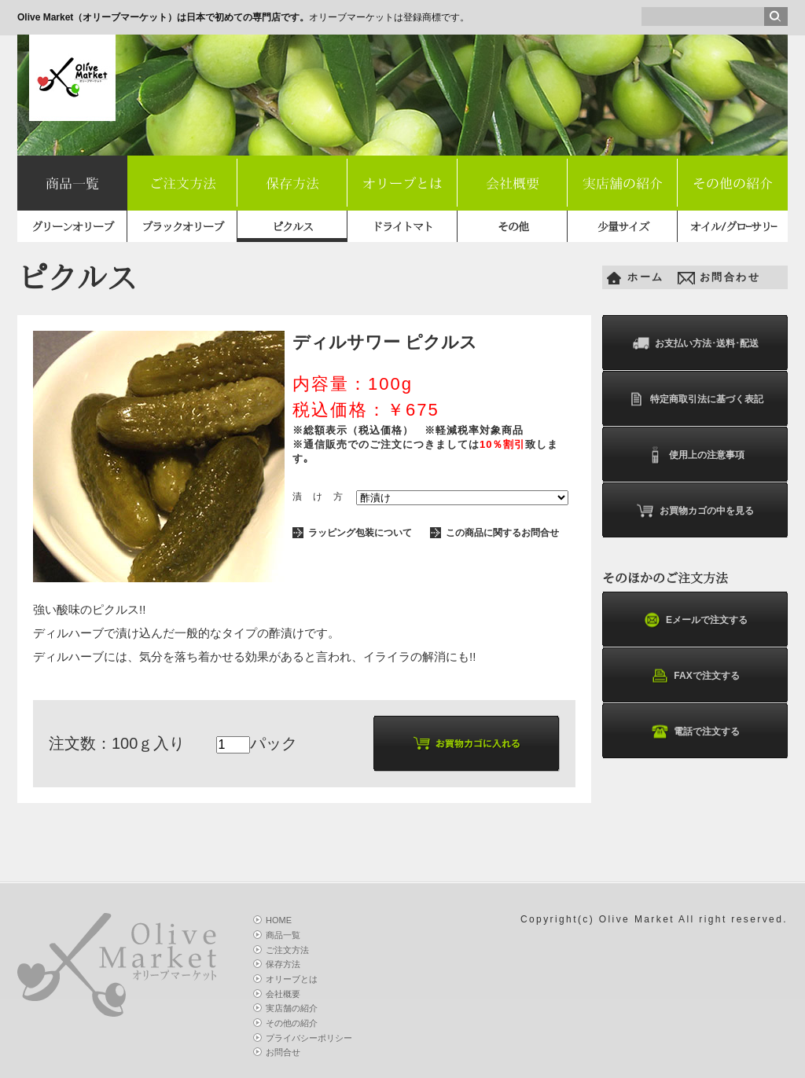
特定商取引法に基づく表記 (695, 399)
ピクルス (292, 226)
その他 (513, 226)
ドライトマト (402, 226)
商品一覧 (72, 183)
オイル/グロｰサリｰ (733, 226)
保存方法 (292, 183)
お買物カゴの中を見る (695, 510)
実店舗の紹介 (623, 183)
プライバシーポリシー (309, 1038)
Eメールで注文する (695, 619)
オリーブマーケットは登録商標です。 (243, 17)
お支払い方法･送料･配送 (695, 343)
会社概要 (512, 183)
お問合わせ (730, 277)
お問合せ (283, 1052)
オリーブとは (402, 183)
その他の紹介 (733, 183)
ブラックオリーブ (182, 226)
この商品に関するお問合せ (502, 532)
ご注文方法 (182, 183)
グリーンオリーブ (72, 226)
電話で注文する (695, 731)
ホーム (645, 277)
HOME (279, 920)
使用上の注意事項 (694, 455)
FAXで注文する (694, 675)
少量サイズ (623, 226)
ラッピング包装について (360, 532)
